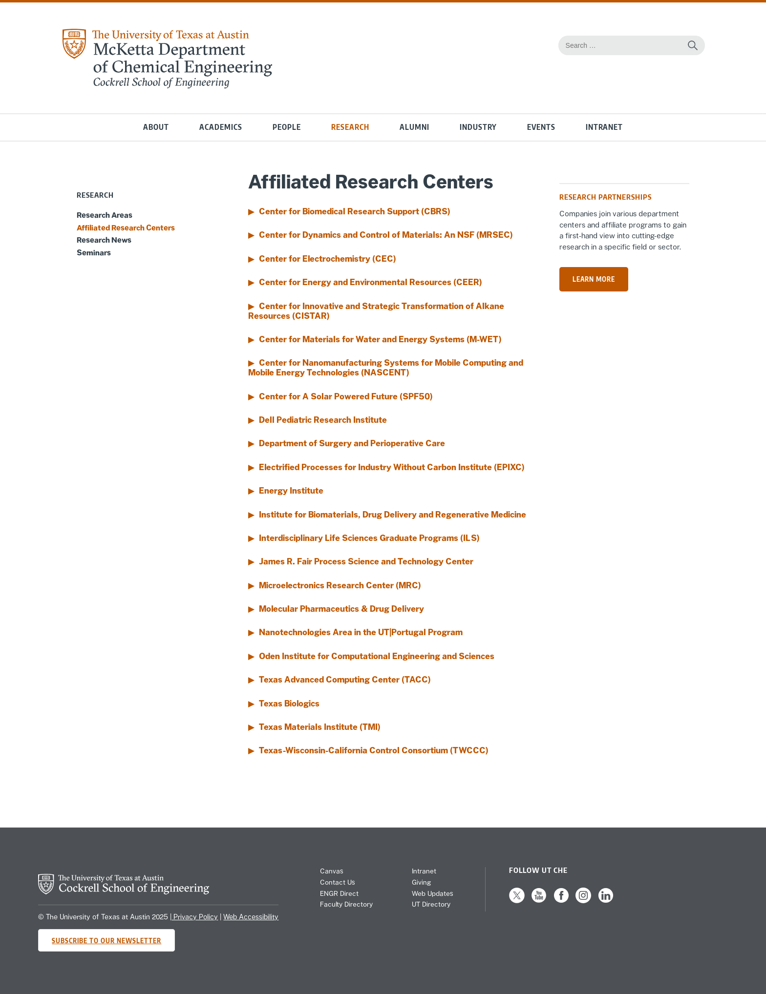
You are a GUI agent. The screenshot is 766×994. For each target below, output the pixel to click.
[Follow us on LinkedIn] (606, 901)
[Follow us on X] (517, 901)
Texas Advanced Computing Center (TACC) (345, 679)
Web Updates (432, 893)
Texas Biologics (289, 703)
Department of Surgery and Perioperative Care (352, 443)
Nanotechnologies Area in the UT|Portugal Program (361, 632)
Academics (220, 127)
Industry (478, 127)
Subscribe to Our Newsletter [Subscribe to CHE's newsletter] (106, 940)
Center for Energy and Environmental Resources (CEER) (370, 282)
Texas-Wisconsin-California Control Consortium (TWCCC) (374, 750)
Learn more (594, 279)
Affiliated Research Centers (126, 227)
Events (541, 127)
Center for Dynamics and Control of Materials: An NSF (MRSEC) (386, 235)
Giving (421, 882)
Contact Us (337, 882)
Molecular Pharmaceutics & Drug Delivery (341, 609)
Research (350, 127)
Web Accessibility (250, 917)
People (287, 127)
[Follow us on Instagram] (583, 901)
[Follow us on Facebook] (561, 901)
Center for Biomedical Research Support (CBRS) (354, 211)
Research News (104, 239)
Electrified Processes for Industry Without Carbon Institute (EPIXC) (392, 467)
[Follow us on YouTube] (539, 901)
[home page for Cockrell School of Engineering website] (123, 891)
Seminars (94, 252)
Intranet (604, 127)
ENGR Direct (339, 893)
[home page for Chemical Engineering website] (166, 85)
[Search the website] (693, 45)
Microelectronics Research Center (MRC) (340, 585)
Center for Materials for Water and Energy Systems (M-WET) (380, 339)
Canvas (331, 871)
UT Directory (431, 904)
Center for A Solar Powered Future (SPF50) (346, 396)
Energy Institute (291, 491)
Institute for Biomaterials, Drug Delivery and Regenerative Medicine (392, 514)
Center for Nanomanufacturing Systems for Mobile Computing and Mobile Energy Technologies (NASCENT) (385, 367)
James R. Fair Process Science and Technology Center (366, 561)
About (156, 127)
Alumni (414, 127)
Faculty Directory (346, 904)
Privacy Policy (194, 917)
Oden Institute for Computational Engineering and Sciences (376, 656)
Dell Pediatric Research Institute (323, 420)
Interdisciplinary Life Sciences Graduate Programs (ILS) (369, 538)
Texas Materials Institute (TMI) (320, 727)
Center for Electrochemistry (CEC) (327, 259)
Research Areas (104, 214)
